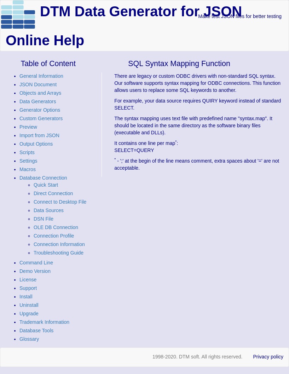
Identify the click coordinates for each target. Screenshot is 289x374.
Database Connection (43, 178)
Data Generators (37, 101)
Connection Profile (54, 236)
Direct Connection (53, 193)
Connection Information (59, 244)
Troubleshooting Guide (58, 253)
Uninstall (29, 305)
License (27, 279)
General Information (41, 76)
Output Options (36, 144)
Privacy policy (268, 357)
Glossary (29, 339)
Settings (28, 161)
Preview (28, 127)
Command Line (36, 262)
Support (28, 288)
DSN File (43, 219)
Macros (27, 169)
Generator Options (39, 110)
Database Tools (36, 330)
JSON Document (38, 84)
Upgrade (29, 313)
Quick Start (46, 185)
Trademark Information (44, 322)
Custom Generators (41, 118)
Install (26, 296)
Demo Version (35, 271)
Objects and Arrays (40, 93)
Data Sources (49, 210)
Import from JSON (39, 135)
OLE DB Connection (56, 227)
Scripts (27, 152)
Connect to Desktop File (60, 202)
